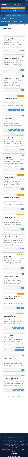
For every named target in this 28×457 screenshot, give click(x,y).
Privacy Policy (16, 444)
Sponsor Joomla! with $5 (7, 445)
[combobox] (18, 25)
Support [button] (11, 18)
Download (13, 8)
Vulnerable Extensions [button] (6, 21)
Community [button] (4, 18)
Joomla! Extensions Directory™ (14, 4)
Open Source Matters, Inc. (15, 449)
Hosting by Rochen (14, 456)
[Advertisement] (14, 416)
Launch (13, 11)
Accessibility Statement (6, 444)
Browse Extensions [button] (11, 15)
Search (19, 15)
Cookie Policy (24, 444)
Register (21, 21)
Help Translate (17, 445)
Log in (15, 21)
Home (2, 15)
